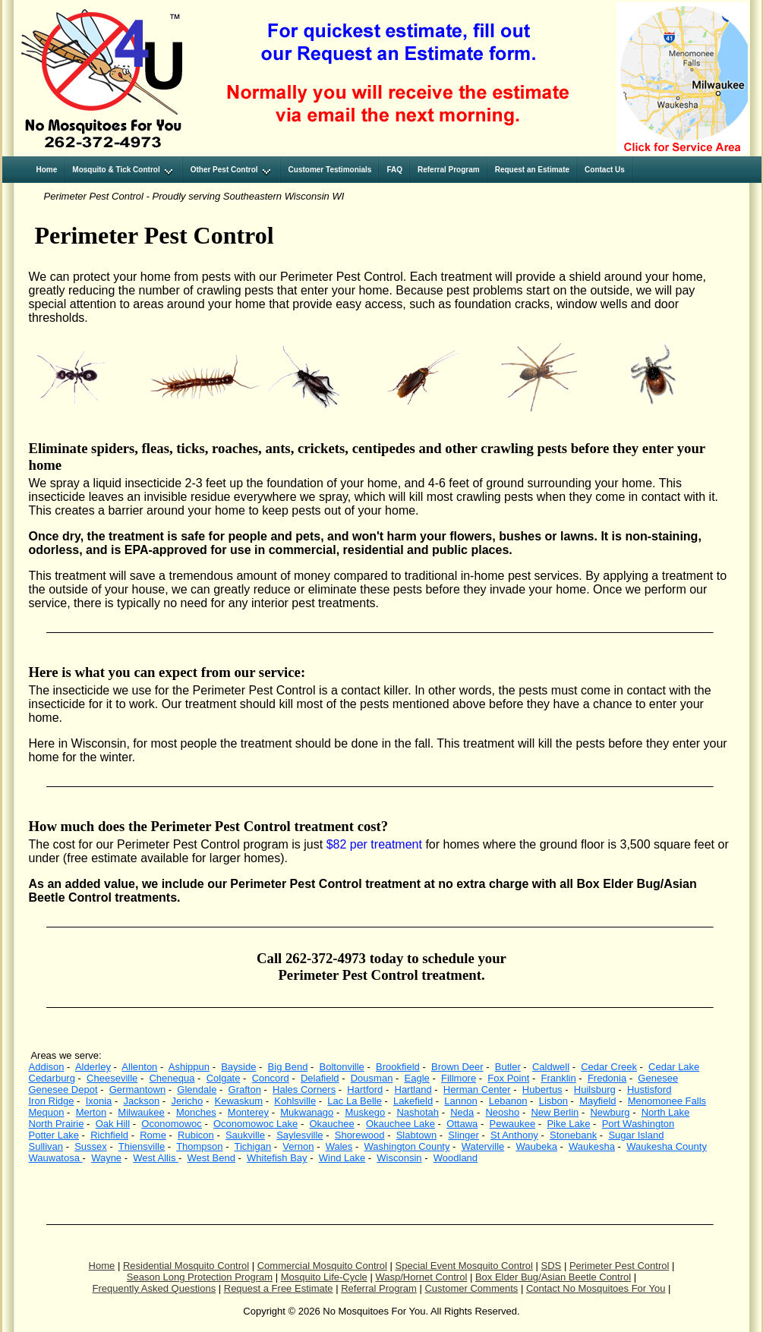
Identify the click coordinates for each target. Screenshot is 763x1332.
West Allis (155, 1158)
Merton (91, 1112)
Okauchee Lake (400, 1123)
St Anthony (514, 1135)
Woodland (456, 1158)
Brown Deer (457, 1066)
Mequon (47, 1112)
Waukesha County (666, 1146)
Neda (462, 1112)
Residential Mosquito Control (186, 1265)
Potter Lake (54, 1135)
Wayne (106, 1158)
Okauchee (331, 1123)
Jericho (187, 1101)
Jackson (142, 1101)
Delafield (320, 1078)
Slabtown (416, 1135)
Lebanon (508, 1101)
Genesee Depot (63, 1089)
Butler (508, 1066)
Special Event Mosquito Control (464, 1265)
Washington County (407, 1146)
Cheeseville (112, 1078)
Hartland (413, 1089)
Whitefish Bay (277, 1158)
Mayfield (597, 1101)
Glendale (196, 1089)
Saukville (245, 1135)
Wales (339, 1146)
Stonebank (573, 1135)
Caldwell (550, 1066)
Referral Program (379, 1288)
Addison (47, 1066)
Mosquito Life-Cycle (324, 1277)
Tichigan (253, 1146)
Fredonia (607, 1078)
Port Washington (638, 1123)
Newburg (609, 1112)
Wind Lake (342, 1158)
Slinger (463, 1135)
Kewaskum (239, 1101)
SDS (551, 1265)
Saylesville (299, 1135)
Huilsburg (595, 1089)
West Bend (211, 1158)
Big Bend (288, 1066)
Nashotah (417, 1112)
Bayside (238, 1066)
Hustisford (649, 1089)
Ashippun (189, 1066)
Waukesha (592, 1146)
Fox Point (508, 1078)
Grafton (245, 1089)
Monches (196, 1112)
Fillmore (458, 1078)
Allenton (139, 1066)
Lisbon (553, 1101)
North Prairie (56, 1123)
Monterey (248, 1112)
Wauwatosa (56, 1158)
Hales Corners (304, 1089)
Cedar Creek (609, 1066)
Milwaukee (141, 1112)
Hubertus (542, 1089)
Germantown (137, 1089)
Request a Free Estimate (278, 1288)
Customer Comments (471, 1288)
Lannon (460, 1101)
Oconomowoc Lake (255, 1123)
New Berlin (555, 1112)
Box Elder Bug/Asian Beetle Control (553, 1277)
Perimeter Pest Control (619, 1265)
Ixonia (99, 1101)
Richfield (109, 1135)
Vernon (298, 1146)
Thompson (199, 1146)
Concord (270, 1078)
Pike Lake (568, 1123)
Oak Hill (113, 1123)
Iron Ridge (51, 1101)
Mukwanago (306, 1112)
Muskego (365, 1112)
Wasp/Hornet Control (421, 1277)
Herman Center (477, 1089)
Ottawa (462, 1123)
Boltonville (342, 1066)
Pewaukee (512, 1123)
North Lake (666, 1112)
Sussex (90, 1146)
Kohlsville (295, 1101)
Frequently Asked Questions (154, 1288)
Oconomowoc (171, 1123)
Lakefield (413, 1101)
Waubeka (535, 1146)
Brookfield (398, 1066)
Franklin (558, 1078)
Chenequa (171, 1078)
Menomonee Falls (667, 1101)
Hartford (365, 1089)
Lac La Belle (354, 1101)
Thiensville (141, 1146)
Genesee (658, 1078)
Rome (153, 1135)
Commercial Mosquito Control (322, 1265)
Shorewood (360, 1135)
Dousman (372, 1078)
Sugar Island (636, 1135)
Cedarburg (52, 1078)
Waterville (483, 1146)
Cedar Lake (673, 1066)
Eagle (417, 1078)
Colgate (224, 1078)
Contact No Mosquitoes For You (596, 1288)
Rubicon (196, 1135)
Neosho (502, 1112)
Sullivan (46, 1146)
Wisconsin (399, 1158)
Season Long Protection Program (200, 1277)
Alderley (93, 1066)
